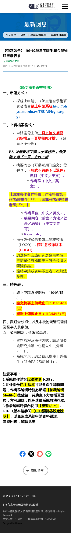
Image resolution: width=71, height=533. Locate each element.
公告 (23, 35)
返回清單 (37, 470)
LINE (48, 464)
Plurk (40, 464)
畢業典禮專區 (38, 35)
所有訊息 (10, 35)
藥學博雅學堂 (58, 35)
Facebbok (23, 464)
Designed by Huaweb (13, 523)
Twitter (31, 464)
